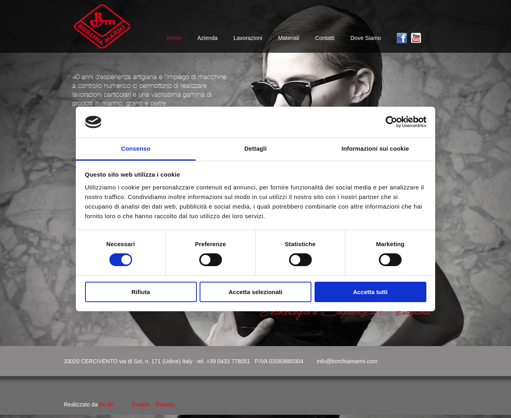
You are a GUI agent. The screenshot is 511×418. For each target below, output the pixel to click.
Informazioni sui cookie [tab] (375, 148)
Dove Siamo (366, 38)
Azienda (207, 38)
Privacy (165, 404)
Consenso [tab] (135, 148)
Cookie (140, 404)
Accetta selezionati (255, 292)
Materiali (288, 38)
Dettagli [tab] (255, 148)
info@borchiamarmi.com (347, 361)
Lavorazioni (248, 38)
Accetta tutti (370, 292)
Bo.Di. (107, 404)
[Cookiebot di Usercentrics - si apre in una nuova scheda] (391, 122)
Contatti (325, 38)
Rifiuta (140, 292)
